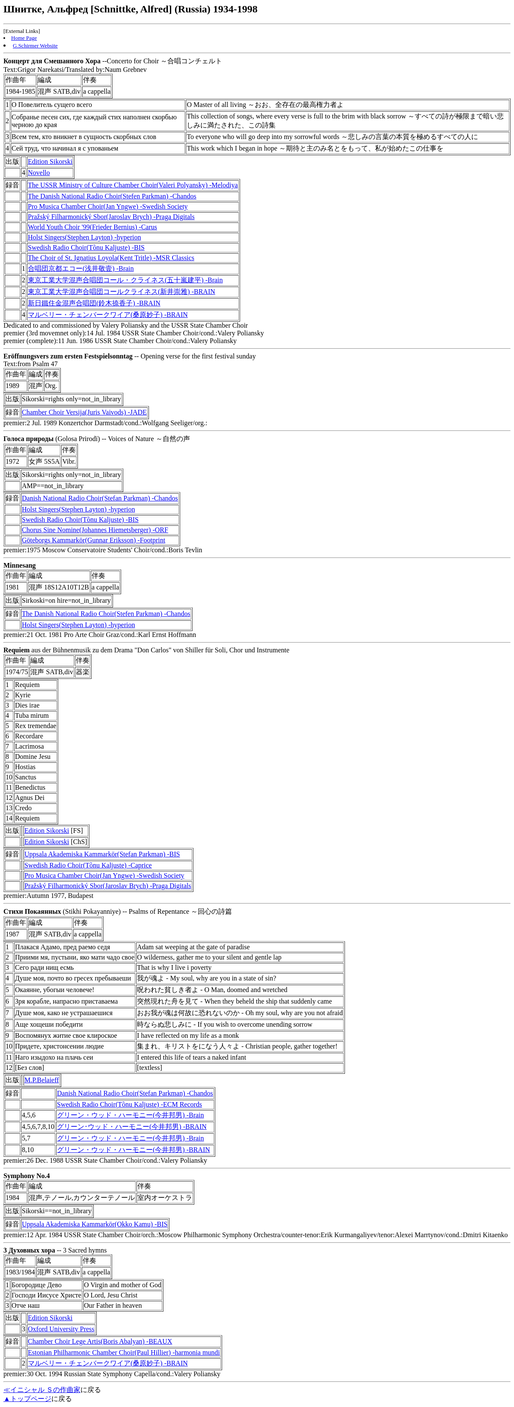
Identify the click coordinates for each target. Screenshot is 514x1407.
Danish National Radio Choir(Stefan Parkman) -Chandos (100, 498)
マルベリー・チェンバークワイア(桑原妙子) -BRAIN (108, 314)
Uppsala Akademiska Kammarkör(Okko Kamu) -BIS (94, 1224)
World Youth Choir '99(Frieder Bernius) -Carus (92, 227)
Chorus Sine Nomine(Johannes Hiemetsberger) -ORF (95, 529)
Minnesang (19, 565)
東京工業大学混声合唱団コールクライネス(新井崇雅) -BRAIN (121, 291)
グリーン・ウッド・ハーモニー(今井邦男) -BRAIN (133, 1149)
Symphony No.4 (26, 1175)
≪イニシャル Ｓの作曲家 (41, 1389)
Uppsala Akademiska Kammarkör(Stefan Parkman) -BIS (102, 854)
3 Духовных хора (29, 1250)
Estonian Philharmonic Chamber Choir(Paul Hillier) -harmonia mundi (124, 1352)
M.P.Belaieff (41, 1080)
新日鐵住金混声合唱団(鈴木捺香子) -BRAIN (94, 303)
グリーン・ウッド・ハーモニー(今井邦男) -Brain (130, 1115)
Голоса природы (28, 438)
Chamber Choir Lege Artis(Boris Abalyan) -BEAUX (100, 1341)
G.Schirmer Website (35, 45)
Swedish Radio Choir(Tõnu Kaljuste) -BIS (86, 247)
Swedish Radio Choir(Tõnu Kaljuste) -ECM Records (129, 1104)
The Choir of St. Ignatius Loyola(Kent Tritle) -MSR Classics (111, 257)
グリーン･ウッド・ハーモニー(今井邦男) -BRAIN (132, 1126)
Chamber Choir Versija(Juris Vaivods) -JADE (84, 412)
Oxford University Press (61, 1329)
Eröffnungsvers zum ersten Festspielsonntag (68, 356)
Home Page (24, 38)
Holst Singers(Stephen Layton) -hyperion (84, 237)
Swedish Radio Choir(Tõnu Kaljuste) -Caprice (88, 865)
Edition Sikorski (50, 161)
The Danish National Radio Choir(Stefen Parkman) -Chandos (112, 196)
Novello (39, 172)
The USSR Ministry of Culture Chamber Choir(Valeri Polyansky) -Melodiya (133, 185)
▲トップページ (27, 1398)
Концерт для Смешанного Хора (52, 61)
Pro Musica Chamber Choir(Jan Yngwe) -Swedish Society (108, 206)
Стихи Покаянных (32, 911)
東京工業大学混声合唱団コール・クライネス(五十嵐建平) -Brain (125, 280)
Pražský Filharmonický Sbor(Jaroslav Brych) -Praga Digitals (111, 216)
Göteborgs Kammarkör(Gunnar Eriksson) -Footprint (93, 540)
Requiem (16, 650)
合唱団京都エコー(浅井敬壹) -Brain (81, 268)
